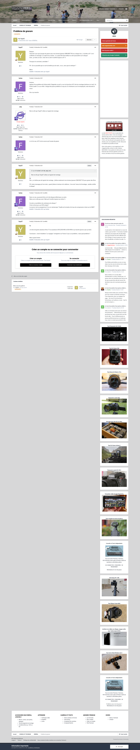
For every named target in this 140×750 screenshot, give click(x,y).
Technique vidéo (45, 717)
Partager (80, 39)
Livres (42, 721)
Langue (14, 740)
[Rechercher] (115, 20)
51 (20, 66)
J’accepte (119, 746)
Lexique (111, 719)
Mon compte (90, 719)
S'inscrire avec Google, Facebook (110, 55)
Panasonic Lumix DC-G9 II (114, 470)
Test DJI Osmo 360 (114, 348)
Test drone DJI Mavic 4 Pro (114, 372)
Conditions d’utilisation (34, 747)
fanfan (20, 78)
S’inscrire (121, 9)
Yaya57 (20, 47)
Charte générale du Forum (109, 41)
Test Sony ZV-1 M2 (114, 577)
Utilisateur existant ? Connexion (108, 9)
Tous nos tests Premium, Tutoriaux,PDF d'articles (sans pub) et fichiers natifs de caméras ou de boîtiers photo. (114, 560)
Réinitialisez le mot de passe (114, 569)
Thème (20, 740)
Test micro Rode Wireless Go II (114, 653)
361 (19, 96)
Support (74, 20)
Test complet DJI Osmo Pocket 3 (114, 518)
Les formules (90, 717)
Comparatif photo (68, 723)
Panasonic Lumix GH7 (114, 397)
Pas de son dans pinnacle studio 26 (114, 223)
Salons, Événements (63, 20)
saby (20, 107)
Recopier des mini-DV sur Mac (114, 421)
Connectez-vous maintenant (74, 265)
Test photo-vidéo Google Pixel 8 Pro (114, 494)
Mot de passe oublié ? (108, 50)
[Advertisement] (114, 89)
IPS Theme (14, 738)
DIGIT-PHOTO (108, 133)
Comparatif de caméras (70, 721)
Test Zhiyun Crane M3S (114, 603)
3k (18, 125)
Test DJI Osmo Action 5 (114, 445)
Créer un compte (91, 721)
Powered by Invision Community (120, 739)
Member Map (51, 20)
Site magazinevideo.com (86, 20)
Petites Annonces (39, 20)
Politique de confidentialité (29, 740)
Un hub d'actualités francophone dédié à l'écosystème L (115, 243)
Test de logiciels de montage (26, 723)
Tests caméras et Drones (70, 717)
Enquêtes (43, 719)
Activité (15, 20)
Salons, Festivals (113, 717)
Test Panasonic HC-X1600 (114, 326)
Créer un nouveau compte (35, 265)
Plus (98, 20)
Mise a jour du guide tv (19, 285)
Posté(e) (36, 47)
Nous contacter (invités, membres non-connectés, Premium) (52, 740)
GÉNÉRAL (35, 40)
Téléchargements (26, 20)
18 (22, 125)
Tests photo (67, 719)
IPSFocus (20, 738)
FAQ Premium (90, 723)
